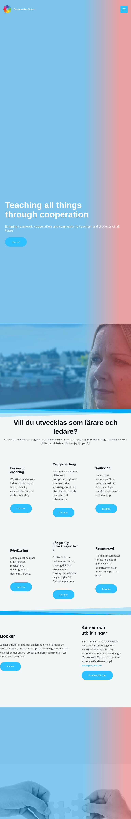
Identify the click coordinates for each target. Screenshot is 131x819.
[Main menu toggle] (124, 9)
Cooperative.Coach (25, 9)
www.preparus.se (92, 665)
